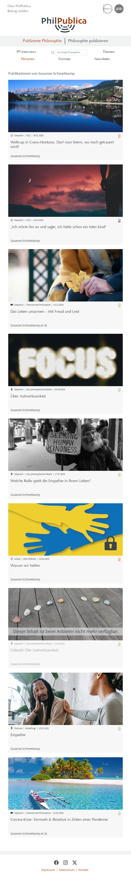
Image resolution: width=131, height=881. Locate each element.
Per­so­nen (27, 59)
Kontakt (83, 870)
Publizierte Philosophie (42, 41)
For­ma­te (64, 59)
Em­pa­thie (17, 735)
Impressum (48, 870)
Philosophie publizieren (88, 41)
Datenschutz (67, 870)
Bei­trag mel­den (17, 11)
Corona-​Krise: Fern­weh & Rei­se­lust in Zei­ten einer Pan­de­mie (59, 820)
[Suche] (71, 52)
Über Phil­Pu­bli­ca (19, 6)
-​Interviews (26, 52)
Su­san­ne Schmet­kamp (25, 156)
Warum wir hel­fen (25, 566)
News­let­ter (102, 59)
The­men (109, 52)
